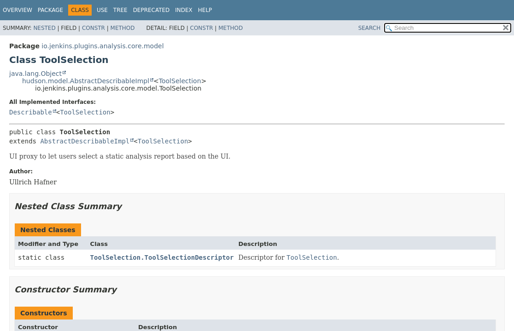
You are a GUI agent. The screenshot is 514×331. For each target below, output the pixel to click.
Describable (30, 112)
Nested (44, 28)
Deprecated (151, 10)
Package (50, 10)
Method (123, 28)
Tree (120, 10)
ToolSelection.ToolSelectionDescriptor (162, 257)
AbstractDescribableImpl (84, 141)
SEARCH (369, 28)
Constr (93, 28)
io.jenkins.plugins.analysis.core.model (102, 46)
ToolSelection (180, 81)
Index (184, 10)
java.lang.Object (35, 73)
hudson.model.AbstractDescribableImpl (85, 81)
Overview (17, 10)
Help (205, 10)
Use (102, 10)
